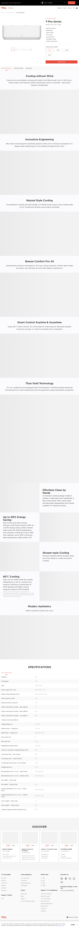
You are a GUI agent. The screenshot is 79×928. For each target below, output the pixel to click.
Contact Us (44, 908)
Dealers (23, 898)
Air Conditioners (10, 12)
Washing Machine (25, 883)
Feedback (43, 911)
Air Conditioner (25, 878)
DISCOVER (29, 68)
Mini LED (3, 878)
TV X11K (43, 878)
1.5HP (58, 50)
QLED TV (3, 880)
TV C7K (43, 880)
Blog (22, 896)
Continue (71, 2)
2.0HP (66, 50)
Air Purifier (24, 880)
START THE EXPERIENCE (67, 890)
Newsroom (24, 893)
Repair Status (44, 906)
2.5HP (49, 55)
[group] (22, 31)
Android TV (4, 883)
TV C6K (43, 883)
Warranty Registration (47, 903)
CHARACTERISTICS (6, 68)
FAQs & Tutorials (45, 896)
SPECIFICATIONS (18, 68)
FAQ (2, 898)
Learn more (61, 925)
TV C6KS (43, 885)
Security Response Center (28, 901)
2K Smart (3, 888)
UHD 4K (3, 885)
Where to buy (61, 62)
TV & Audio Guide (45, 898)
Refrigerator (24, 885)
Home (2, 12)
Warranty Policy (45, 901)
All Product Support (46, 893)
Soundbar (3, 890)
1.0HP (49, 50)
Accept (73, 924)
